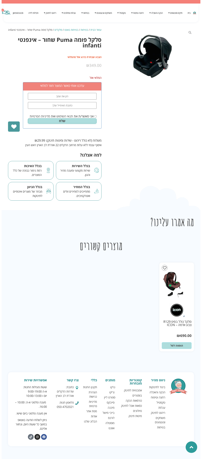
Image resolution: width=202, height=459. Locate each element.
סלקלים (58, 30)
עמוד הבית (95, 30)
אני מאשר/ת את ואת (63, 116)
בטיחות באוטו (71, 30)
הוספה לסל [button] (176, 345)
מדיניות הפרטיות (40, 116)
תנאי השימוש (64, 116)
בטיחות (84, 30)
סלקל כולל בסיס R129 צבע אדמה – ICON (177, 323)
